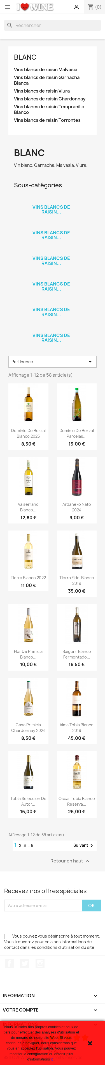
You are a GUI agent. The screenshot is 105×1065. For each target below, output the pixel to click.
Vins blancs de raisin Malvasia (45, 70)
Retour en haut (70, 860)
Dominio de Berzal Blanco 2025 (28, 433)
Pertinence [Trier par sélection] (52, 361)
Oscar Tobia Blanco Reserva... (77, 801)
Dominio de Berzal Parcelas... (76, 433)
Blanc (25, 57)
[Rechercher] (52, 25)
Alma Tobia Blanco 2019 (77, 727)
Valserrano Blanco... (28, 507)
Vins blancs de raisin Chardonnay (49, 99)
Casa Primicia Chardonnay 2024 (28, 727)
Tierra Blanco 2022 (28, 577)
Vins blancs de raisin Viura (42, 91)
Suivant (84, 845)
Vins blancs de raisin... (51, 209)
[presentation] (46, 922)
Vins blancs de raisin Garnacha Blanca (47, 80)
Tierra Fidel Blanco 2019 (76, 580)
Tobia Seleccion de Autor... (28, 801)
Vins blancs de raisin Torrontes (47, 120)
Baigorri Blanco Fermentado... (76, 654)
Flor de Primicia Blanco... (28, 654)
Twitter (24, 963)
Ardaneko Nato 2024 (76, 507)
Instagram (40, 963)
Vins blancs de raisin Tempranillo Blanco (49, 109)
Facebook (9, 963)
